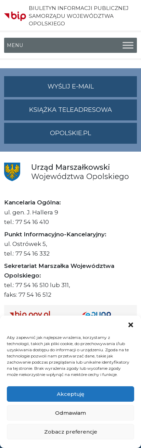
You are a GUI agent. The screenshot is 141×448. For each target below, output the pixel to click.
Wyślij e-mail (92, 89)
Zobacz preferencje (70, 431)
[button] (130, 324)
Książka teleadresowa (70, 110)
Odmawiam (70, 413)
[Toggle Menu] (128, 45)
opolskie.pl (70, 133)
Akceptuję (70, 394)
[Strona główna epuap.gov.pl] (107, 314)
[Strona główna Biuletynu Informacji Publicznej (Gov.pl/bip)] (40, 314)
